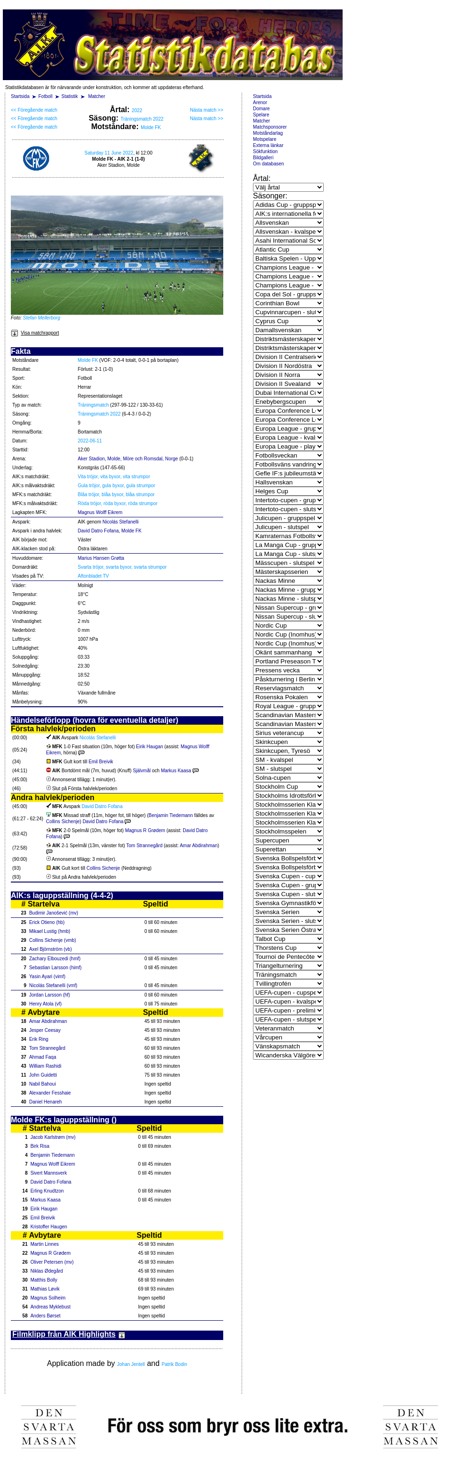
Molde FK (151, 127)
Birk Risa (39, 1146)
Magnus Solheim (47, 1297)
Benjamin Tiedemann (171, 815)
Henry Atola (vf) (45, 1003)
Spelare (261, 114)
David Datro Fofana (98, 530)
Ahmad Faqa (42, 1057)
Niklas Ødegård (46, 1271)
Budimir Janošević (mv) (53, 912)
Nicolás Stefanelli (120, 521)
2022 (137, 110)
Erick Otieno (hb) (47, 922)
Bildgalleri (263, 157)
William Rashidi (45, 1066)
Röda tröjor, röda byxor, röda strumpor (118, 503)
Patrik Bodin (174, 1364)
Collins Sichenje (63, 821)
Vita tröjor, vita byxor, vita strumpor (114, 476)
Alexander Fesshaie (50, 1092)
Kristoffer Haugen (48, 1226)
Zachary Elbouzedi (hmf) (55, 958)
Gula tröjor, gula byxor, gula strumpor (116, 485)
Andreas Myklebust (50, 1306)
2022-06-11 (90, 440)
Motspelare (264, 139)
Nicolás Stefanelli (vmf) (53, 985)
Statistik (69, 96)
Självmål (142, 770)
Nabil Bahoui (42, 1084)
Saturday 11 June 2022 (108, 152)
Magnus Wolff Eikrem (100, 512)
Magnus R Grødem (145, 830)
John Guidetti (43, 1075)
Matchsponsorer (270, 127)
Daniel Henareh (45, 1101)
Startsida (20, 96)
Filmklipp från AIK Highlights (69, 1334)
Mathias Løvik (44, 1288)
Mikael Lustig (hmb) (49, 931)
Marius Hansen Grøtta (101, 558)
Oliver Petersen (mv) (52, 1262)
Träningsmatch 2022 (141, 119)
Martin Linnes (44, 1244)
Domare (261, 108)
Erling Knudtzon (47, 1190)
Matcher (96, 96)
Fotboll (45, 96)
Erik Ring (39, 1039)
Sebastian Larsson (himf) (55, 967)
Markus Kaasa (176, 770)
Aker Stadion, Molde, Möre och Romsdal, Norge (128, 458)
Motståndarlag (268, 133)
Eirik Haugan (149, 746)
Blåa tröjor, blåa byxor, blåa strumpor (116, 494)
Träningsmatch (93, 405)
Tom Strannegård (144, 845)
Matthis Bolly (43, 1280)
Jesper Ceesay (45, 1030)
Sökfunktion (265, 151)
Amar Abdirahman (199, 845)
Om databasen (268, 163)
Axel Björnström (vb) (50, 949)
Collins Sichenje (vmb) (52, 940)
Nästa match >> (206, 110)
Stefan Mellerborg (41, 317)
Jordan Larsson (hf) (49, 994)
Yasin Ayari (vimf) (47, 976)
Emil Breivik (101, 761)
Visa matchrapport (35, 332)
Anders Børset (45, 1315)
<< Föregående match (34, 110)
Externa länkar (268, 145)
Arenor (260, 102)
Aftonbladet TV (93, 576)
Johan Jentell (131, 1364)
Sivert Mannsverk (48, 1173)
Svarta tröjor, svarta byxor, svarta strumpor (122, 567)
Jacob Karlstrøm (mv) (53, 1137)
